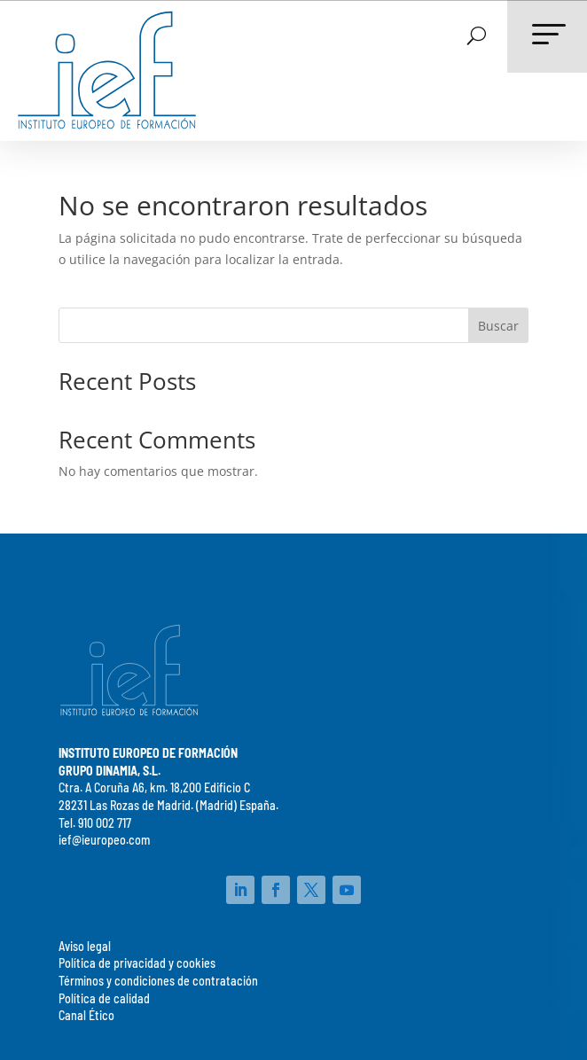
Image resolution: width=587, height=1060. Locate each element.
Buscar (498, 325)
